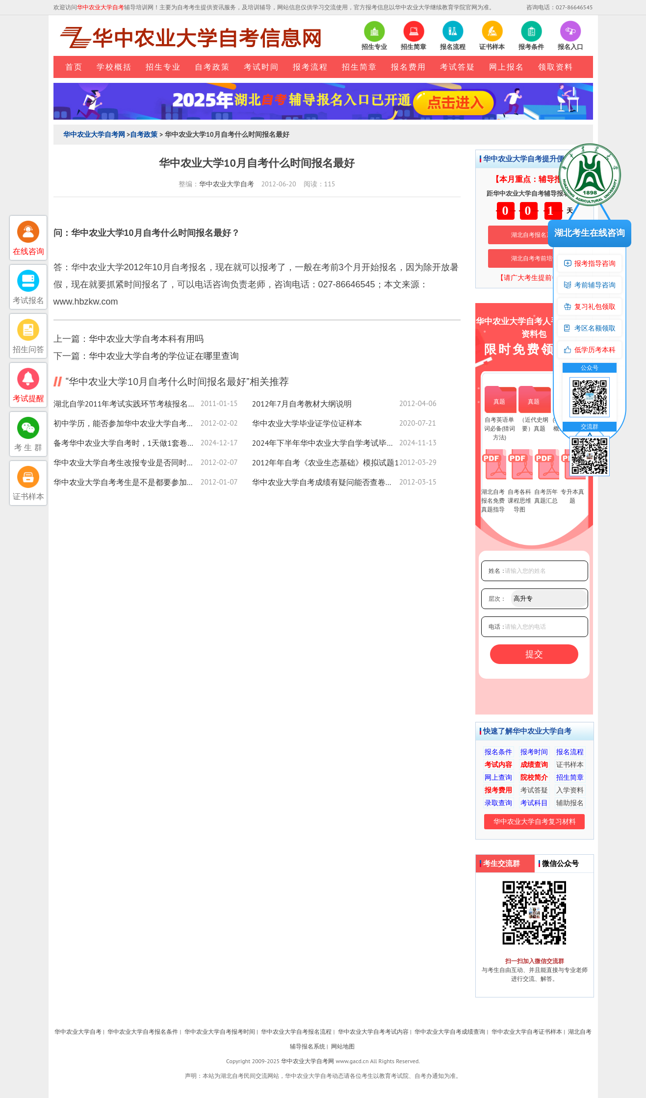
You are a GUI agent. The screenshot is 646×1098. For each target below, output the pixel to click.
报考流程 (310, 67)
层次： (497, 598)
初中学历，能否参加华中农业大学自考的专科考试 (127, 423)
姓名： (497, 570)
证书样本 (570, 764)
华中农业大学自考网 (94, 134)
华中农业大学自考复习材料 (534, 821)
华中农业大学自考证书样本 (526, 1031)
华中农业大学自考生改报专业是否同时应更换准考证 (127, 462)
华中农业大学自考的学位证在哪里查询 (164, 355)
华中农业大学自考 (226, 183)
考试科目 (534, 802)
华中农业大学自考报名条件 (142, 1031)
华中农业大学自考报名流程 (296, 1031)
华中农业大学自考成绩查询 (449, 1031)
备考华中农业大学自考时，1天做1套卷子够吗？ (127, 443)
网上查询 (498, 777)
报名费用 (408, 67)
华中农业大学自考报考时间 (219, 1031)
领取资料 (555, 67)
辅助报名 (570, 802)
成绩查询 (534, 764)
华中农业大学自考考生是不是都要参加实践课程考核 (127, 482)
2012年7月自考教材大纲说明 (302, 404)
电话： (497, 626)
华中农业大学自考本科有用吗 (146, 338)
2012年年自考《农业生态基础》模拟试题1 (325, 462)
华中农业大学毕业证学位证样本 (307, 423)
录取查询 (498, 802)
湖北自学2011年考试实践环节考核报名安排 (127, 404)
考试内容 (498, 764)
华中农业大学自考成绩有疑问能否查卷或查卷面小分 (325, 482)
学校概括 (114, 67)
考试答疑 (457, 67)
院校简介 (534, 777)
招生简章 (359, 67)
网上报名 (506, 67)
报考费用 (498, 790)
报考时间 (534, 751)
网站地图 (343, 1046)
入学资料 (570, 790)
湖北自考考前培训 (534, 258)
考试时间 (261, 67)
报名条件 (498, 751)
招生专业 (163, 67)
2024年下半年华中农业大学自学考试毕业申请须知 (325, 443)
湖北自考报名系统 (534, 234)
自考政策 (212, 67)
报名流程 (570, 751)
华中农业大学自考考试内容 (373, 1031)
